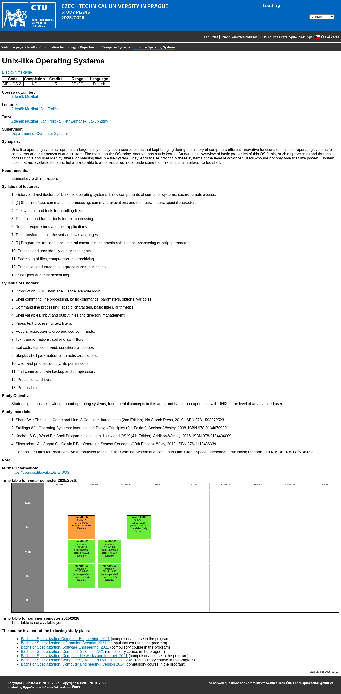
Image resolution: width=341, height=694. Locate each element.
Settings (306, 37)
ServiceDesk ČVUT (280, 683)
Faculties (211, 37)
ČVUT (84, 683)
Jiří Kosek (33, 683)
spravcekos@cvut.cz (317, 683)
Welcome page (12, 47)
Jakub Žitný (98, 121)
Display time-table (17, 72)
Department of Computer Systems (105, 47)
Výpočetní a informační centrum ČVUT (51, 687)
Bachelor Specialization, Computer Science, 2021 (62, 652)
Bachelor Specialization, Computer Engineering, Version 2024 (73, 664)
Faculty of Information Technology (52, 47)
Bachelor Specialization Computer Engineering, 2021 (65, 639)
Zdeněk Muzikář (24, 97)
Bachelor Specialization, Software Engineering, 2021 (65, 647)
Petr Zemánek (74, 121)
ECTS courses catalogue (278, 37)
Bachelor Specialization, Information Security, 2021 (63, 643)
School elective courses (239, 37)
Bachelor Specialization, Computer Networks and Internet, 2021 (74, 656)
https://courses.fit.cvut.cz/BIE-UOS (40, 472)
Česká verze (327, 37)
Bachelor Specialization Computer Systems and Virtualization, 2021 (77, 660)
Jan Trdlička (50, 109)
